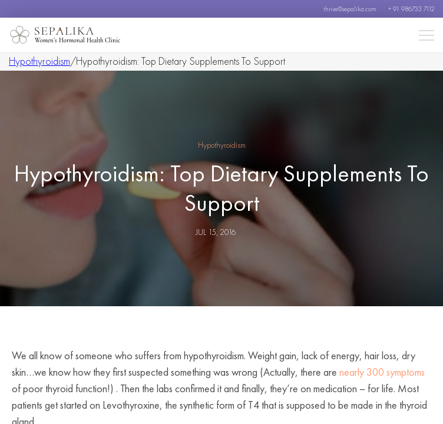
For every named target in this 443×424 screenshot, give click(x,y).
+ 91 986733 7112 (411, 9)
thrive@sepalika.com (349, 9)
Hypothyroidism (39, 61)
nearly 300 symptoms (382, 372)
